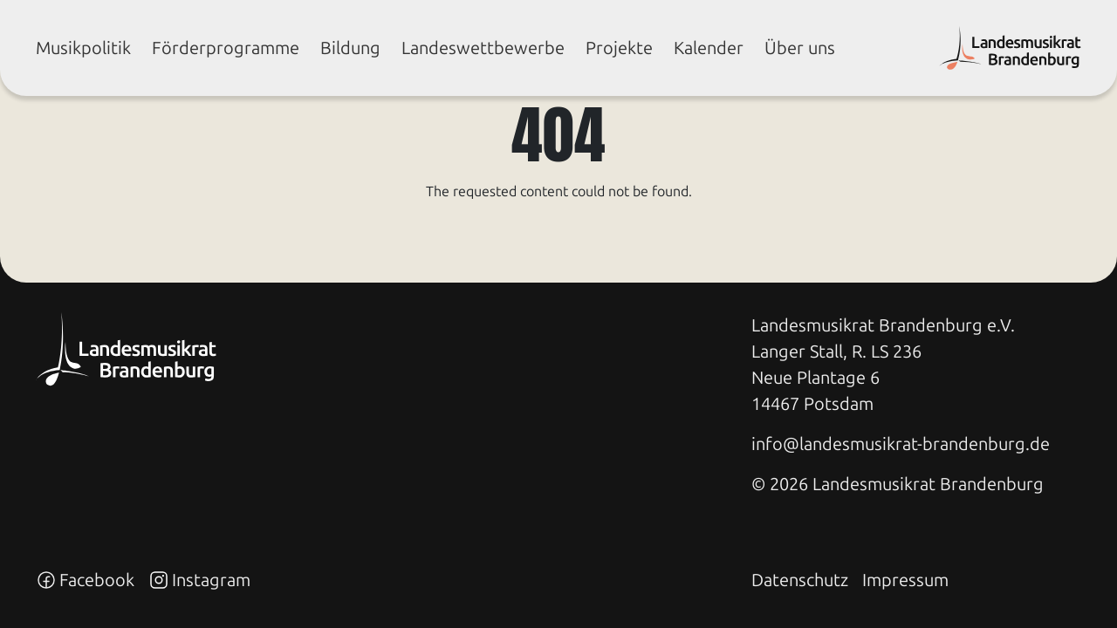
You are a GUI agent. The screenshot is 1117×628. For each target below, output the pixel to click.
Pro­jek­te (619, 48)
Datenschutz (799, 580)
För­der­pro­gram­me (225, 48)
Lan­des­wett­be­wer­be (483, 48)
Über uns (799, 48)
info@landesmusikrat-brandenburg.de (900, 443)
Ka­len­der (709, 48)
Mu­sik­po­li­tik (83, 48)
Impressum (905, 580)
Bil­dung (350, 48)
